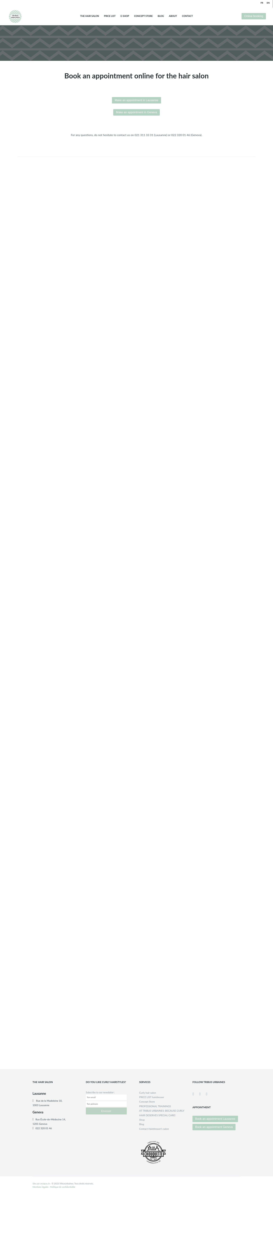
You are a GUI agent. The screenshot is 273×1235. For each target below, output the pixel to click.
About (173, 16)
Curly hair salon (147, 1092)
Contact (187, 16)
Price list (110, 16)
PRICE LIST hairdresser (151, 1097)
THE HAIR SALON (89, 16)
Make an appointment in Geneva (136, 112)
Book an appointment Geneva (214, 1126)
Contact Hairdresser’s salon (154, 1128)
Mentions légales (40, 1187)
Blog (161, 16)
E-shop (125, 16)
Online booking (253, 16)
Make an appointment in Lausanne (136, 100)
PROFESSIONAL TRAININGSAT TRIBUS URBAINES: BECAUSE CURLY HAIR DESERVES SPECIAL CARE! (161, 1111)
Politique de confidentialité (62, 1187)
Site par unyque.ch (41, 1183)
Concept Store (143, 16)
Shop (142, 1119)
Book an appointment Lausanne (215, 1118)
